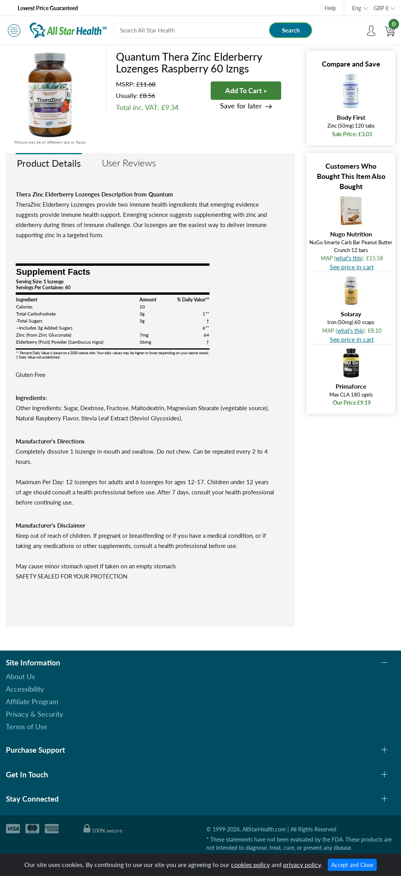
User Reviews (129, 162)
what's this (348, 258)
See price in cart (352, 266)
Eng (356, 8)
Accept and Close (352, 865)
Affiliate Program (32, 701)
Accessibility (25, 689)
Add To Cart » (246, 90)
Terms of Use (26, 726)
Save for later (241, 106)
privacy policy (302, 864)
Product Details (49, 163)
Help (330, 8)
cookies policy (250, 864)
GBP (381, 8)
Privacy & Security (34, 714)
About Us (20, 676)
